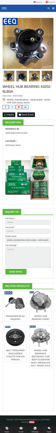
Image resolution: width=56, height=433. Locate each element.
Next (49, 43)
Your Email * (10, 227)
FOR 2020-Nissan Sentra (18, 102)
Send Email (26, 114)
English (38, 2)
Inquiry (9, 114)
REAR (47, 100)
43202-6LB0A (36, 100)
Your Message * (11, 245)
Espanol (50, 2)
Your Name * (10, 218)
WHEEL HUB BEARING (18, 100)
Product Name (10, 236)
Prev (6, 43)
